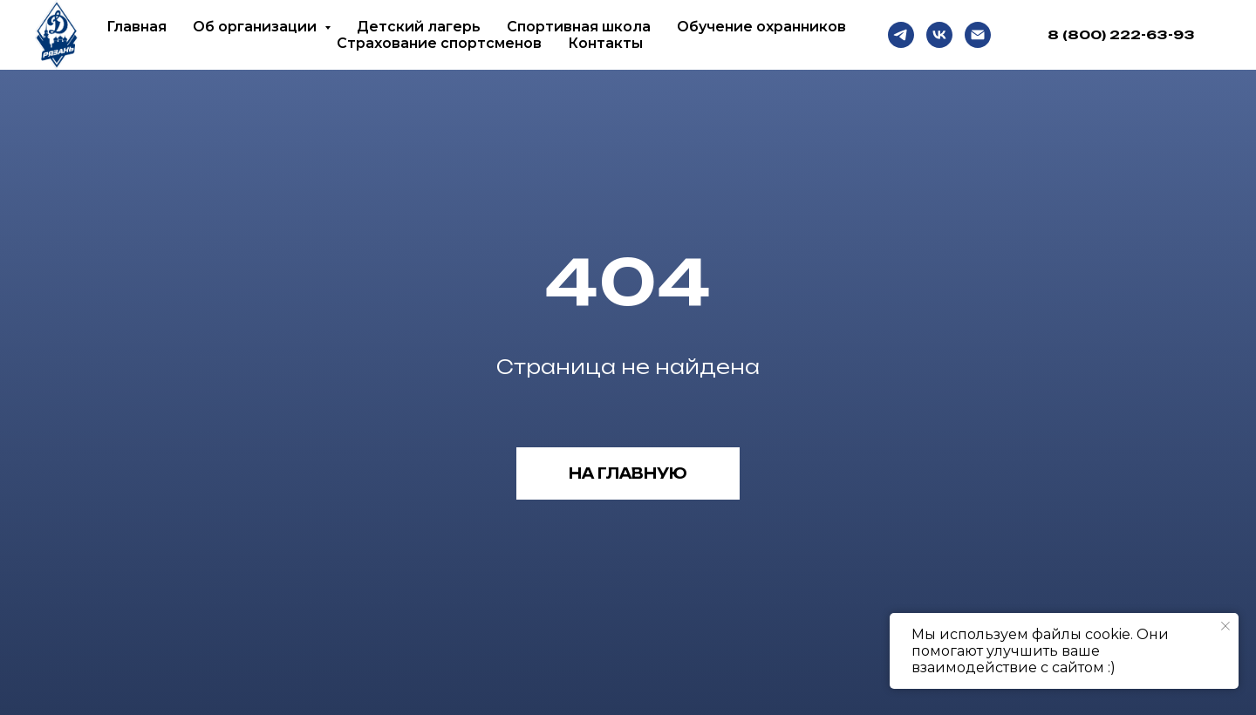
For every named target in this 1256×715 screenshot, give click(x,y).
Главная (136, 26)
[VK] (939, 35)
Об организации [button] (256, 26)
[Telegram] (901, 35)
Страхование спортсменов (439, 43)
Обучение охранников (761, 26)
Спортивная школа (579, 26)
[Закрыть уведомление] (1225, 626)
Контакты (605, 43)
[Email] (978, 35)
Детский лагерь (419, 26)
